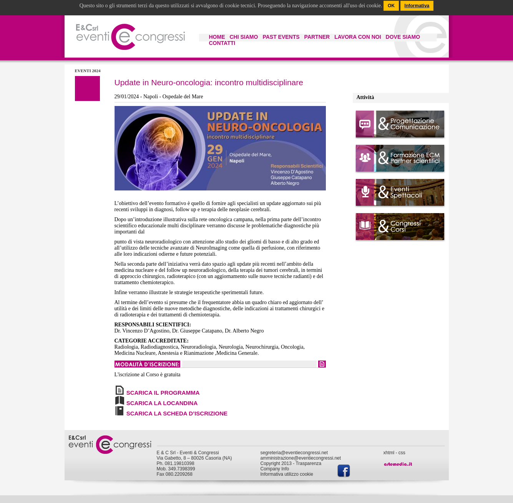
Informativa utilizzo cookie (287, 474)
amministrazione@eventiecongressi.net (301, 458)
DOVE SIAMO (403, 37)
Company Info (275, 469)
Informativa (417, 5)
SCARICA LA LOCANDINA (162, 403)
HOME (217, 37)
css (401, 452)
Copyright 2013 (276, 463)
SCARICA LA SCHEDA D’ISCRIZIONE (176, 413)
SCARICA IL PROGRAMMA (163, 392)
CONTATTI (222, 43)
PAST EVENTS (280, 37)
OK (391, 5)
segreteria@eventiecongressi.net (294, 452)
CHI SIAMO (244, 37)
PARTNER (317, 37)
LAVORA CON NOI (357, 37)
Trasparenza (308, 463)
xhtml (389, 452)
